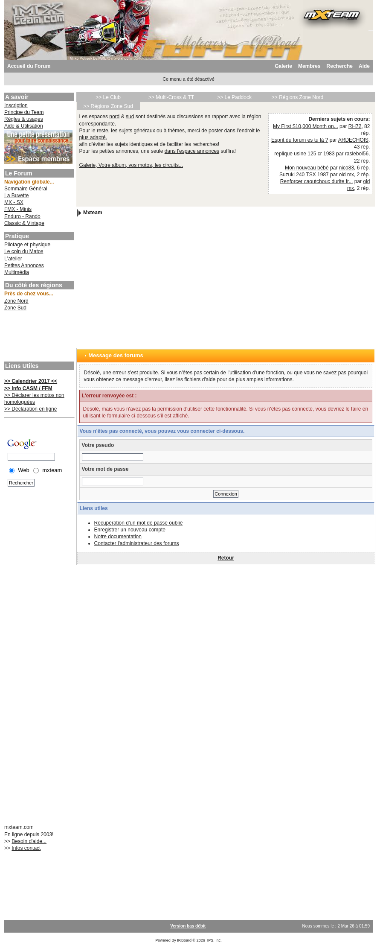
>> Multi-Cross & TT (171, 97)
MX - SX (13, 202)
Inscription (16, 105)
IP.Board (184, 940)
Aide (364, 66)
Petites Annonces (24, 265)
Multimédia (16, 272)
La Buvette (16, 195)
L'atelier (13, 259)
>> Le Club (108, 97)
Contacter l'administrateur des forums (136, 543)
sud (130, 117)
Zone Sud (15, 308)
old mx (346, 175)
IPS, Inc (214, 940)
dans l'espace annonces (192, 151)
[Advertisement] (38, 337)
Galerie (283, 66)
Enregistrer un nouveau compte (129, 530)
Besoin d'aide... (29, 841)
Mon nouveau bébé (307, 168)
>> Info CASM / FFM (28, 388)
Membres (309, 66)
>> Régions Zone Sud (108, 106)
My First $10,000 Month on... (305, 126)
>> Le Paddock (234, 97)
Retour (226, 558)
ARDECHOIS (353, 140)
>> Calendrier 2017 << (30, 381)
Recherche (340, 66)
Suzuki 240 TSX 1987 (304, 175)
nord (114, 117)
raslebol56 (356, 154)
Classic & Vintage (24, 223)
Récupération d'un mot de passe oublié (138, 523)
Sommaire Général (25, 189)
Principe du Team (24, 112)
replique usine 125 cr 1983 (304, 154)
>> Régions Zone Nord (297, 97)
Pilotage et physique (27, 245)
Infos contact (26, 848)
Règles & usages (23, 119)
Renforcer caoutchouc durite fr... (316, 181)
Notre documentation (118, 537)
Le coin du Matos (23, 251)
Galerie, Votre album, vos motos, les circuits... (131, 165)
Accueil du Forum (28, 66)
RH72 (355, 126)
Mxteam (92, 213)
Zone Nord (16, 301)
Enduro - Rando (22, 216)
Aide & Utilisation (23, 126)
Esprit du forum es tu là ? (299, 140)
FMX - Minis (18, 209)
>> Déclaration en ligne (30, 409)
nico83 (346, 168)
